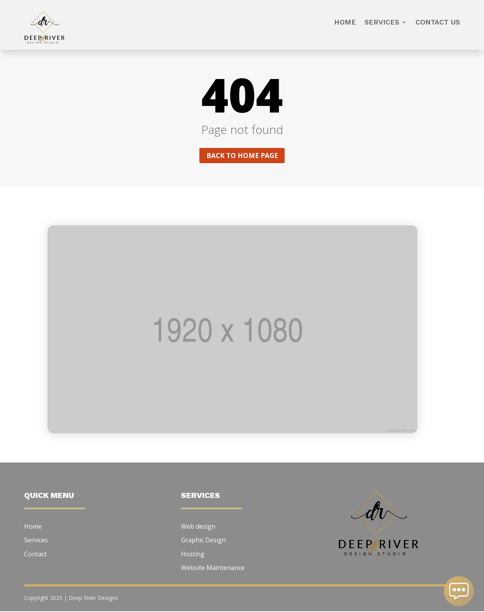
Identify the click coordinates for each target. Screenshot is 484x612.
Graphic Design (203, 540)
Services (381, 22)
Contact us (437, 22)
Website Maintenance (213, 568)
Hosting (192, 554)
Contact (35, 554)
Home (345, 22)
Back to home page (242, 155)
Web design (198, 527)
